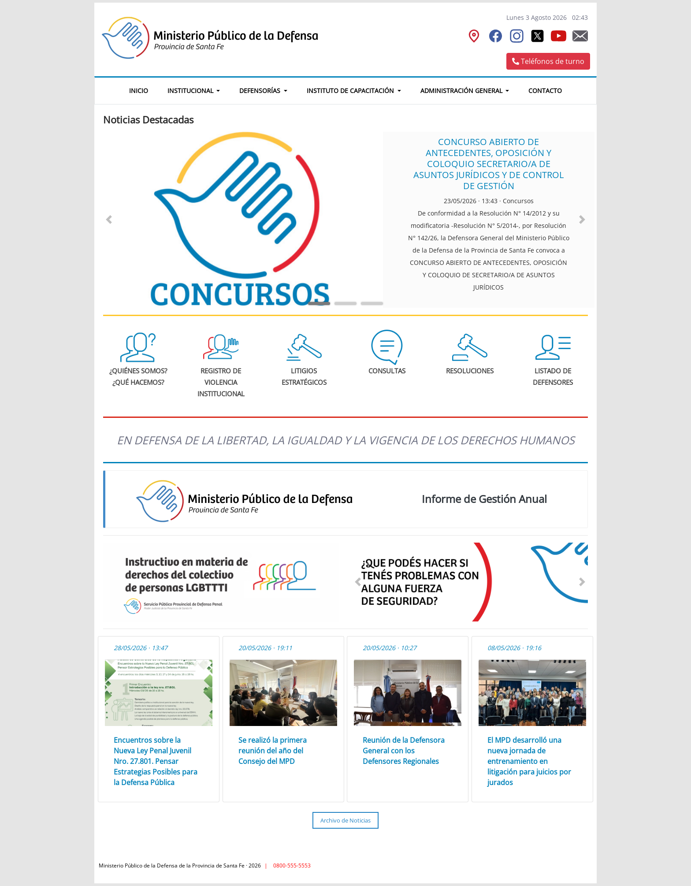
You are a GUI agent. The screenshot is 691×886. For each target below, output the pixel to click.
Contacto (545, 90)
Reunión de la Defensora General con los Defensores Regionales (404, 750)
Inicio (143, 89)
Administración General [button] (462, 90)
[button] (109, 219)
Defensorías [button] (260, 90)
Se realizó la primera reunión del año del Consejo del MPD (272, 750)
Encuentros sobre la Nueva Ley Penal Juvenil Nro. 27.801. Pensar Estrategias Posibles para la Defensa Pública (155, 761)
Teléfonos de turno (548, 61)
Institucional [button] (191, 90)
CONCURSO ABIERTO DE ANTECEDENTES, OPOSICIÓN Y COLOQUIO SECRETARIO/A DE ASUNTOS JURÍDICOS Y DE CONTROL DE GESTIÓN (488, 164)
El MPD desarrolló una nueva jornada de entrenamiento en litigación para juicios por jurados (529, 761)
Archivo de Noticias (345, 820)
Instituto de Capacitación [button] (351, 90)
